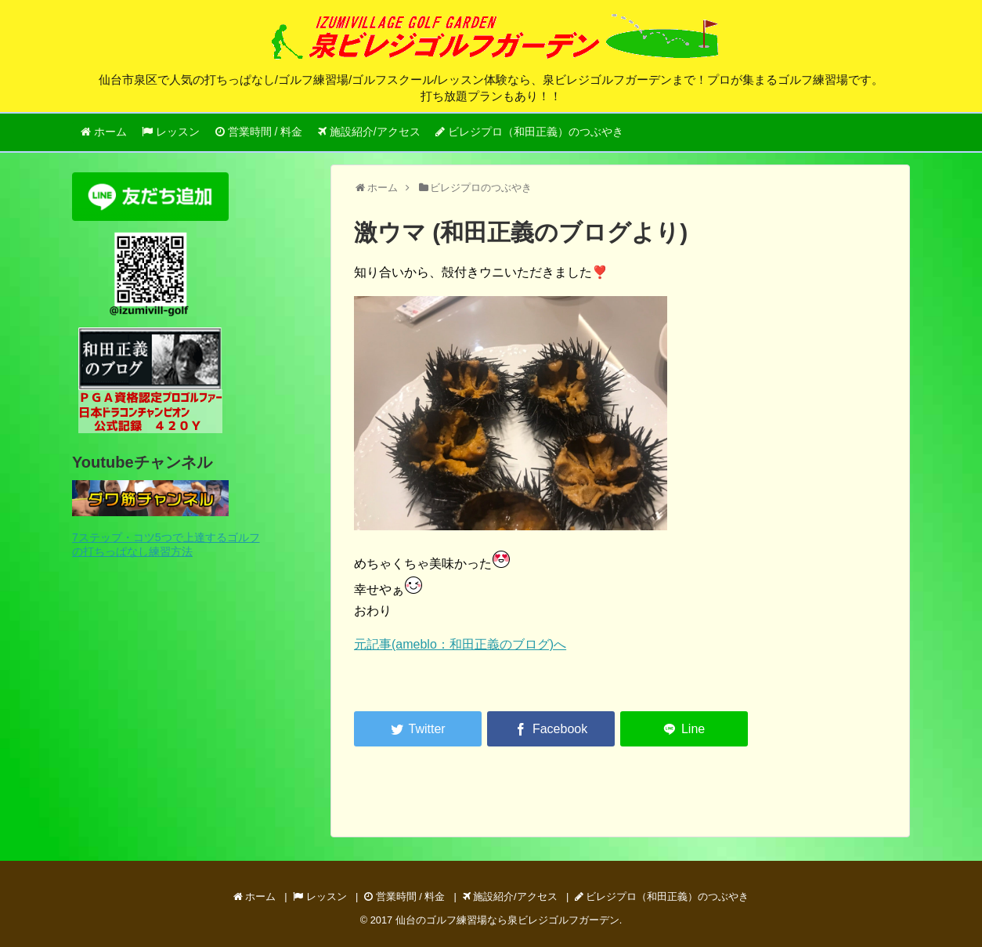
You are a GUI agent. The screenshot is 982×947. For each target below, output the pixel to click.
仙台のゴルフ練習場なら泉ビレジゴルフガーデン (507, 920)
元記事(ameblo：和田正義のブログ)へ (460, 644)
